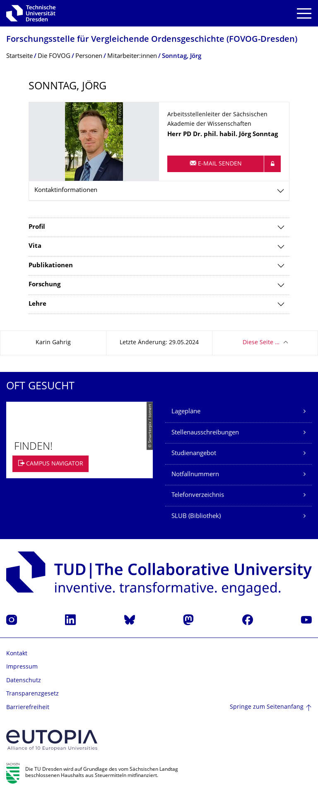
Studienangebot (193, 454)
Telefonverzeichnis (197, 495)
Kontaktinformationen (65, 190)
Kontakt (16, 654)
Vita (35, 246)
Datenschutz (23, 680)
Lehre (37, 304)
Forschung (44, 285)
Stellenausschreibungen (205, 433)
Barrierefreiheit (27, 707)
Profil (37, 227)
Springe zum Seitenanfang (267, 707)
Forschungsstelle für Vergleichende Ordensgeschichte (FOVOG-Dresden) (151, 40)
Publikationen (51, 266)
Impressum (22, 667)
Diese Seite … (261, 342)
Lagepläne (185, 412)
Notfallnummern (195, 475)
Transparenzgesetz (32, 694)
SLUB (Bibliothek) (196, 516)
